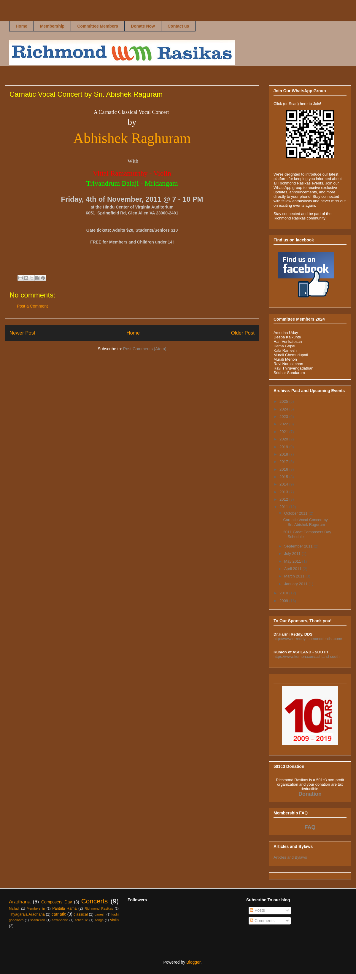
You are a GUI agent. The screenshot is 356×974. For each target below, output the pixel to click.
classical (81, 914)
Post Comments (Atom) (144, 348)
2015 (284, 477)
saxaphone (60, 920)
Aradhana (20, 902)
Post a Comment (32, 306)
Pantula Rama (64, 908)
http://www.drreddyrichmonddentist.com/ (308, 638)
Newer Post (22, 333)
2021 (284, 431)
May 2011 (293, 561)
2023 (284, 416)
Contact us (178, 26)
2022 (284, 424)
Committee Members (97, 26)
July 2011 (293, 553)
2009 (284, 601)
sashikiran (37, 920)
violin (114, 920)
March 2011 (295, 576)
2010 (284, 593)
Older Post (243, 333)
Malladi (14, 908)
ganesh (100, 914)
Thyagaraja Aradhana (27, 914)
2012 (284, 499)
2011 (284, 506)
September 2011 (299, 546)
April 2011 (293, 568)
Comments (262, 920)
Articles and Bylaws (290, 857)
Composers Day (56, 902)
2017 (284, 461)
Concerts (94, 901)
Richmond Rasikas (15, 16)
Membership (52, 26)
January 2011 (296, 584)
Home (21, 26)
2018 (284, 454)
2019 (284, 447)
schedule (81, 920)
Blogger (193, 962)
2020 (284, 439)
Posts (257, 910)
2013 (284, 492)
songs (99, 920)
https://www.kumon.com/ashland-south (307, 656)
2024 (284, 409)
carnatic (59, 914)
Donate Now (143, 26)
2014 (284, 484)
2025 (284, 401)
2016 (284, 469)
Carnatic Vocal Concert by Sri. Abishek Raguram (305, 522)
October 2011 (296, 513)
